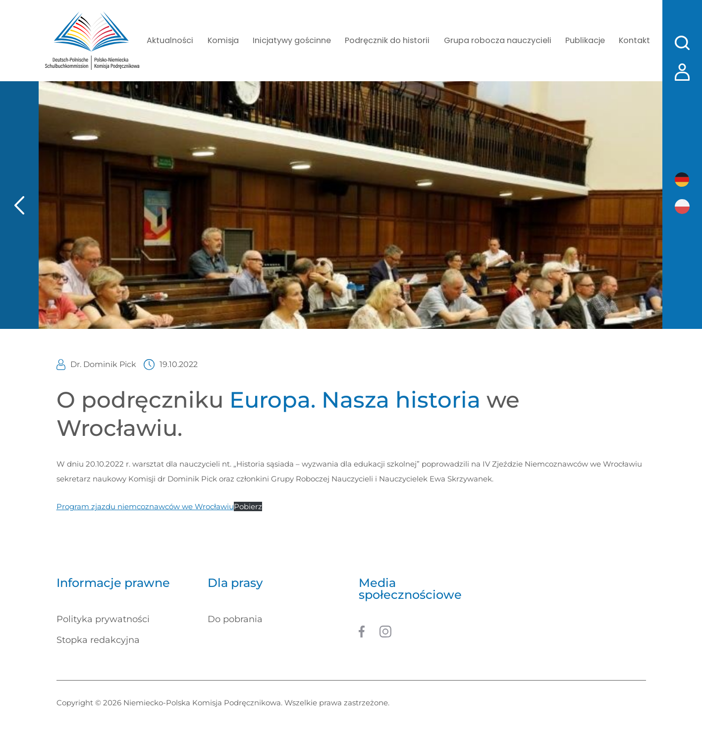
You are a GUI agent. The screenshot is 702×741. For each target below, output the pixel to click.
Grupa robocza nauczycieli (495, 41)
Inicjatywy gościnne (293, 41)
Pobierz (248, 507)
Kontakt (632, 41)
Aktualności (173, 41)
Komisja (226, 41)
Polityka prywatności (103, 620)
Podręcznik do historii (387, 41)
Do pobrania (235, 620)
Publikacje (581, 41)
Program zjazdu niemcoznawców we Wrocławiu (145, 507)
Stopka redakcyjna (98, 640)
